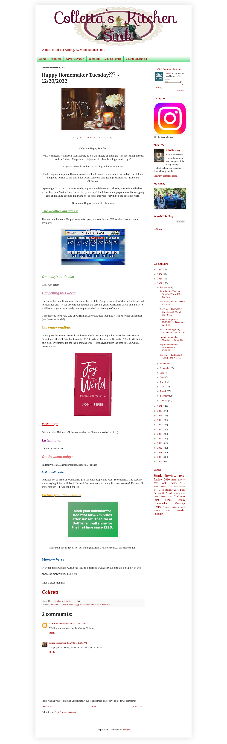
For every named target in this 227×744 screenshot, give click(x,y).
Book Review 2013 (163, 486)
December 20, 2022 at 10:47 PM (71, 643)
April (163, 386)
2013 (160, 443)
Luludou (53, 623)
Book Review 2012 (172, 483)
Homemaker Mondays (100, 604)
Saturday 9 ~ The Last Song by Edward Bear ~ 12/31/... (172, 294)
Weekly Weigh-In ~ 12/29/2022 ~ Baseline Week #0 (171, 322)
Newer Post (48, 706)
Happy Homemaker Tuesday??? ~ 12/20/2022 (169, 347)
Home (42, 58)
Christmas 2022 (66, 604)
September (165, 368)
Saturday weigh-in (171, 507)
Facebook (94, 58)
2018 (160, 420)
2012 (160, 448)
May (162, 382)
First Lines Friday (169, 499)
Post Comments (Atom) (66, 712)
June (162, 377)
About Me (56, 58)
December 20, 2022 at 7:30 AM (74, 623)
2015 (160, 434)
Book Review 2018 (176, 493)
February (164, 395)
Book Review (165, 476)
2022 (160, 283)
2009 (160, 461)
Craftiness (179, 496)
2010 (160, 457)
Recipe (158, 506)
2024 (160, 274)
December (165, 287)
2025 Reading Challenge (169, 69)
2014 (160, 438)
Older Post (138, 706)
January (164, 400)
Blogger (126, 729)
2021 (160, 406)
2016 (160, 429)
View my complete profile (166, 176)
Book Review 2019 (163, 496)
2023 (160, 278)
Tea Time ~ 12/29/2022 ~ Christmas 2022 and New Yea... (172, 312)
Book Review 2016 (169, 490)
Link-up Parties (112, 58)
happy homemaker (82, 604)
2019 (160, 415)
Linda (52, 643)
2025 (160, 269)
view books (180, 90)
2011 (160, 452)
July (162, 372)
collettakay (57, 601)
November (165, 363)
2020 (160, 411)
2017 (160, 424)
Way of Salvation (75, 58)
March (163, 391)
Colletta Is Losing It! (137, 58)
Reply (52, 632)
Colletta (168, 73)
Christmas (54, 604)
